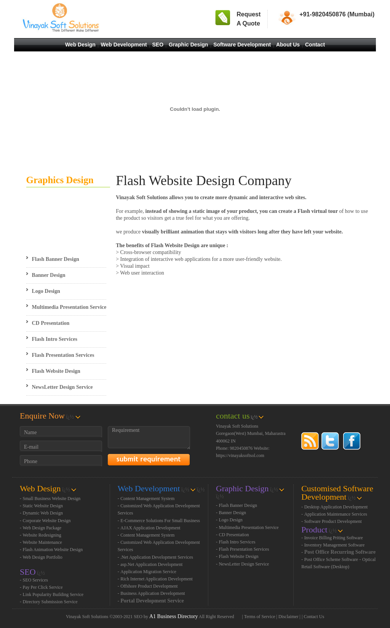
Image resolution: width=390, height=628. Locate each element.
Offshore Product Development (148, 586)
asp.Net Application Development (151, 564)
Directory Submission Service (50, 601)
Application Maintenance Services (335, 514)
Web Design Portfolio (42, 557)
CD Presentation (51, 323)
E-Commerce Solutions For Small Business (160, 520)
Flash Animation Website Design (53, 549)
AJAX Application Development (150, 528)
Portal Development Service (152, 601)
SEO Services (35, 580)
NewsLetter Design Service (62, 387)
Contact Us (314, 616)
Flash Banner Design (55, 259)
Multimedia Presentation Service (69, 307)
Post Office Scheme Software (331, 559)
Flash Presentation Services (63, 355)
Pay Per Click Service (43, 587)
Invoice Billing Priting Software (333, 537)
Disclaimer (288, 616)
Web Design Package (42, 528)
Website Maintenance (42, 542)
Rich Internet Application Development (156, 579)
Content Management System (147, 498)
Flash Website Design (56, 371)
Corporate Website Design (47, 520)
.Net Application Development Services (156, 557)
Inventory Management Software (334, 545)
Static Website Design (43, 505)
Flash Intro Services (55, 339)
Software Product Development (333, 521)
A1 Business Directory (173, 616)
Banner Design (49, 275)
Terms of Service (259, 616)
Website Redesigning (42, 535)
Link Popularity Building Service (53, 594)
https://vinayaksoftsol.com (240, 455)
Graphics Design (60, 180)
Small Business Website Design (52, 498)
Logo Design (46, 291)
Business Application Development (152, 593)
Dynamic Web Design (43, 513)
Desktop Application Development (336, 507)
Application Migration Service (148, 571)
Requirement (149, 437)
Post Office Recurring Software (340, 552)
